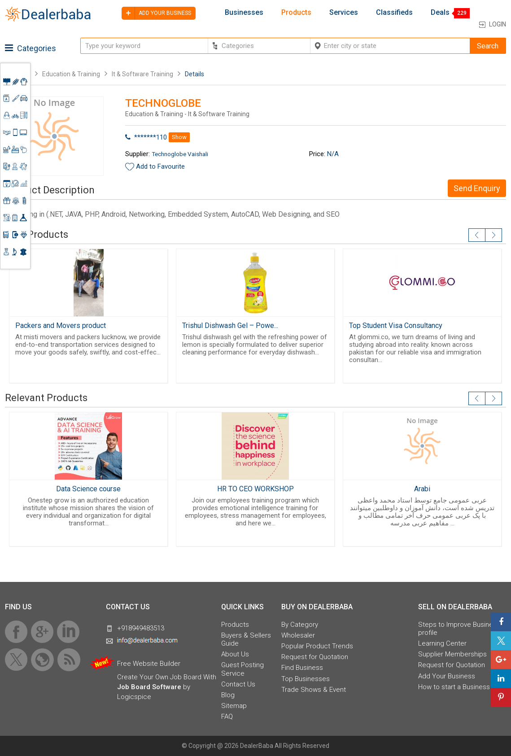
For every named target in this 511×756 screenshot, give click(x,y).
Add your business (156, 13)
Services (343, 13)
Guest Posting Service (242, 669)
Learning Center (442, 643)
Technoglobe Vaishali (180, 153)
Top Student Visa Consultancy (395, 325)
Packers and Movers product (60, 325)
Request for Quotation (314, 657)
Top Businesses (305, 679)
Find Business (302, 668)
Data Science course (88, 489)
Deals (440, 13)
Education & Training (71, 74)
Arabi (422, 489)
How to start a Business (454, 687)
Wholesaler (298, 635)
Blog (228, 695)
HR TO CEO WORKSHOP (255, 489)
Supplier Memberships (452, 654)
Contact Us (238, 684)
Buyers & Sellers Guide (246, 639)
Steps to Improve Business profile (459, 629)
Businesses (244, 13)
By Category (299, 625)
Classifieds (394, 13)
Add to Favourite (160, 166)
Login (497, 24)
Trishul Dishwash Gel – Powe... (230, 325)
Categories (30, 48)
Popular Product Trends (317, 646)
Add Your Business (446, 676)
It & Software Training (142, 74)
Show (179, 137)
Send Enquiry (477, 188)
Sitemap (234, 706)
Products (296, 13)
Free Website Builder (148, 664)
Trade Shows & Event (313, 690)
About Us (235, 654)
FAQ (227, 716)
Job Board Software (149, 687)
